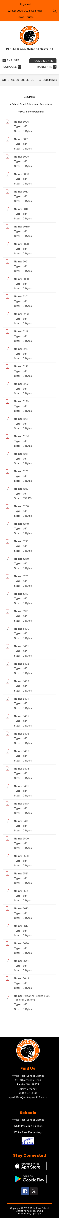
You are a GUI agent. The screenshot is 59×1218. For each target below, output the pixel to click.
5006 (26, 174)
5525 (25, 891)
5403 (26, 681)
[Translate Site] (45, 67)
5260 (26, 506)
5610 (25, 908)
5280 (26, 558)
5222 (25, 383)
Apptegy (36, 1213)
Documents (50, 80)
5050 (26, 279)
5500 (26, 838)
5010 (25, 191)
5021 (25, 261)
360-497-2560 (28, 1092)
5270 (26, 523)
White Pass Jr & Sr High (28, 1126)
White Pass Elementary (28, 1132)
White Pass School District (19, 80)
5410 (26, 803)
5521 (25, 873)
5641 (26, 960)
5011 (25, 209)
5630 (26, 943)
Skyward (25, 4)
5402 (26, 663)
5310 (25, 593)
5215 (25, 348)
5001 (25, 139)
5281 (25, 576)
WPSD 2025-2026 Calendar (25, 10)
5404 (26, 698)
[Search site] (54, 11)
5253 (25, 488)
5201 (25, 296)
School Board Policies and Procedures (32, 104)
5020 (26, 244)
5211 (25, 331)
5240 (26, 436)
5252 (25, 471)
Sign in (42, 60)
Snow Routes (25, 17)
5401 (26, 646)
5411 (25, 821)
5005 (26, 156)
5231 (25, 418)
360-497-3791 (28, 1088)
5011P (26, 226)
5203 (26, 314)
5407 (26, 751)
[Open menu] (11, 60)
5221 (25, 366)
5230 (26, 401)
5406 (26, 733)
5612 (25, 926)
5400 (26, 628)
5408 (26, 768)
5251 (25, 453)
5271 (25, 541)
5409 (26, 786)
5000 (26, 121)
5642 (26, 978)
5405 (26, 716)
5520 (26, 856)
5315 (25, 611)
